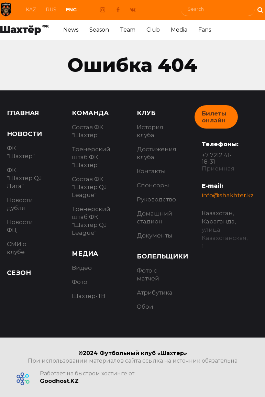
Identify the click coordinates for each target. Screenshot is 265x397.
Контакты (151, 171)
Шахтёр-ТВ (88, 296)
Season (99, 29)
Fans (204, 29)
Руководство (156, 199)
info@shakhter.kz (228, 195)
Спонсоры (153, 185)
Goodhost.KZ (59, 381)
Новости (24, 134)
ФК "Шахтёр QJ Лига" (24, 178)
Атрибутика (155, 292)
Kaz (31, 10)
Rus (51, 10)
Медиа (85, 253)
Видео (82, 267)
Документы (155, 235)
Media (179, 29)
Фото (79, 281)
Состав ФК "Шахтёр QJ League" (89, 187)
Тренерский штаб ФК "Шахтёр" (91, 157)
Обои (145, 306)
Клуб (146, 113)
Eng (71, 10)
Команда (90, 113)
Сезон (19, 273)
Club (153, 29)
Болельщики (162, 256)
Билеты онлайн (214, 117)
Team (127, 29)
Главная (23, 113)
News (70, 29)
